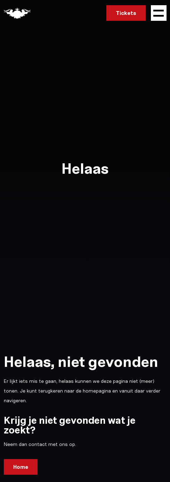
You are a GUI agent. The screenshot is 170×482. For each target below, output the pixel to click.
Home (20, 467)
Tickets (126, 13)
